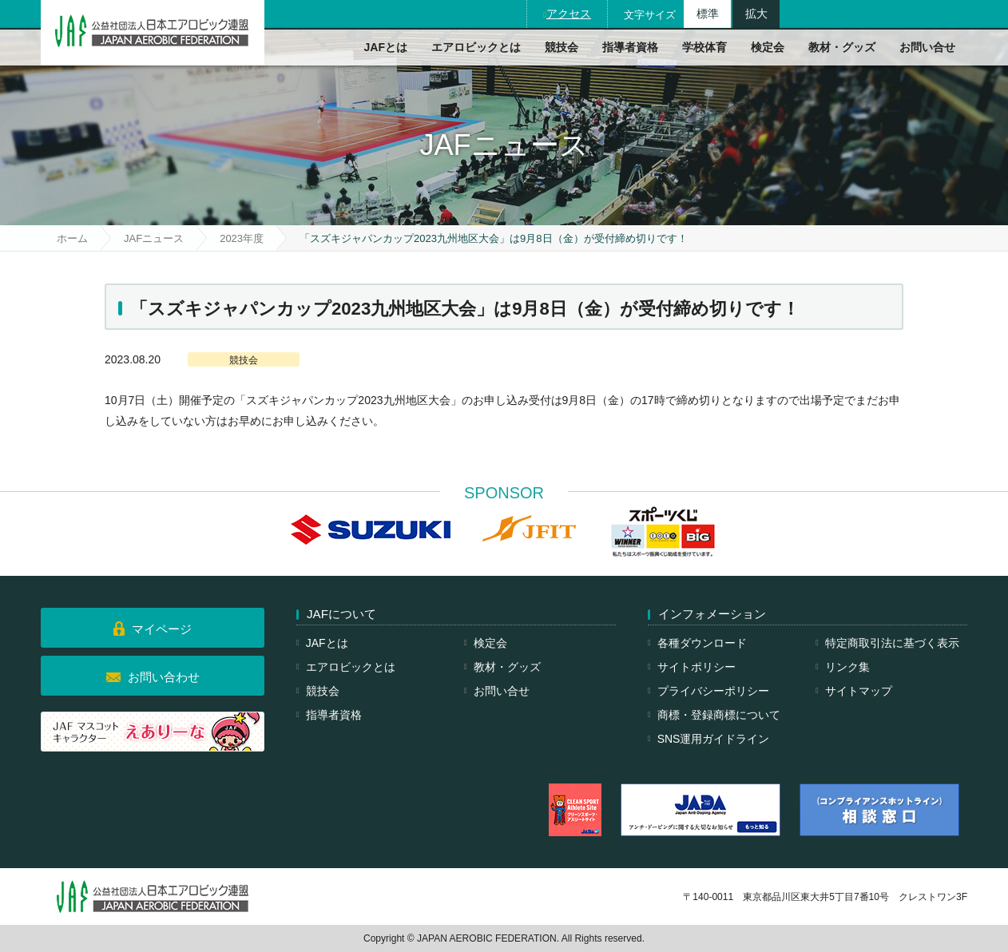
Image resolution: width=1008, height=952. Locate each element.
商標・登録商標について (718, 714)
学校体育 (704, 47)
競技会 (561, 47)
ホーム (72, 238)
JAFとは (385, 47)
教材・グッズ (841, 47)
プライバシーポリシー (713, 690)
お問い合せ (927, 47)
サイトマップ (858, 690)
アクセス (568, 13)
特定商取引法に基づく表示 (892, 643)
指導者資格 (630, 47)
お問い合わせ (164, 677)
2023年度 (242, 238)
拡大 (756, 13)
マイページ (162, 629)
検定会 (767, 47)
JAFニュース (154, 238)
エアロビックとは (476, 47)
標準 (707, 13)
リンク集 (847, 666)
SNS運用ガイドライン (713, 738)
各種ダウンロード (702, 643)
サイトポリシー (696, 666)
